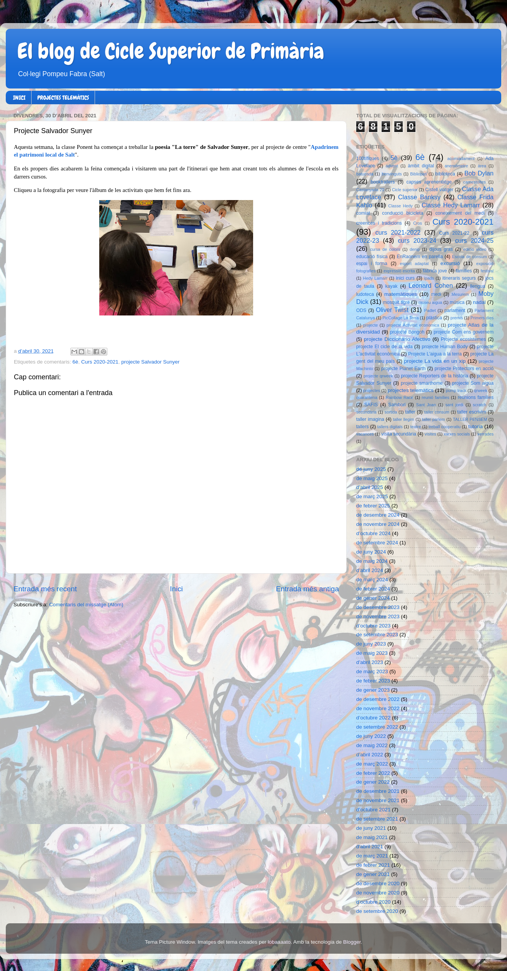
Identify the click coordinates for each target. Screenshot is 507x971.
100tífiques (367, 158)
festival (487, 271)
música (457, 302)
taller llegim (403, 419)
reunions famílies (476, 397)
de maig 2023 (372, 653)
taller (410, 412)
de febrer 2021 (373, 865)
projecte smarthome (422, 383)
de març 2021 (372, 856)
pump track (456, 390)
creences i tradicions (379, 223)
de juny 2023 (371, 644)
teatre (415, 426)
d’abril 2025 (369, 487)
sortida (391, 412)
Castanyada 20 (370, 189)
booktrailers (383, 182)
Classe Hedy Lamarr (451, 205)
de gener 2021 (373, 874)
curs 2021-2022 (398, 232)
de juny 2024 (371, 552)
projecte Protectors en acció (464, 368)
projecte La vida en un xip (434, 361)
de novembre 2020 (378, 893)
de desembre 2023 (378, 607)
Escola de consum (469, 256)
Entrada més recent (45, 589)
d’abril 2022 (369, 754)
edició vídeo (474, 249)
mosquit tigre (396, 302)
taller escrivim (471, 412)
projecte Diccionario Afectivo (397, 339)
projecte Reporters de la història (434, 376)
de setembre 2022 (377, 727)
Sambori (396, 404)
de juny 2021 (371, 828)
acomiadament (461, 158)
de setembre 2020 (377, 911)
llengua (477, 286)
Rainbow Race (400, 397)
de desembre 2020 (378, 883)
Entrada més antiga (307, 589)
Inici (176, 589)
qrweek (480, 390)
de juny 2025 (371, 469)
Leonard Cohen (431, 285)
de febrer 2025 (373, 506)
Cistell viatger (439, 189)
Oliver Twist (392, 309)
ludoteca (365, 294)
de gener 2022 (373, 782)
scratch (479, 404)
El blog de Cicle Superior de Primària (170, 51)
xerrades (485, 434)
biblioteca (445, 174)
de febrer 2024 (373, 589)
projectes (371, 390)
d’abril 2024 (369, 570)
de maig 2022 (372, 745)
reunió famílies (435, 397)
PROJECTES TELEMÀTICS (63, 98)
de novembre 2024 (378, 524)
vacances (365, 434)
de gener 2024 (373, 598)
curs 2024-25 (474, 240)
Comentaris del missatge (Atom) (86, 604)
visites (430, 434)
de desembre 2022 (378, 699)
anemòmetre (456, 166)
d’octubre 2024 (373, 533)
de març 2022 (372, 764)
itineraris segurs (459, 278)
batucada (364, 174)
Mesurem (460, 294)
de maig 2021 (372, 837)
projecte (370, 325)
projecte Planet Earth (403, 368)
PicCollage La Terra (400, 317)
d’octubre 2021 (373, 810)
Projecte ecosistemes (463, 339)
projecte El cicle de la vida (384, 346)
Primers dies (482, 317)
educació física (371, 256)
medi (436, 294)
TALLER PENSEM (470, 419)
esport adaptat (414, 263)
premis (456, 317)
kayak (391, 286)
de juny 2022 (371, 736)
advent (391, 166)
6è (75, 362)
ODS (361, 310)
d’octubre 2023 (373, 626)
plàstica (434, 317)
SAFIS (371, 404)
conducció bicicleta (402, 213)
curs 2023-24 (417, 240)
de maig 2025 (372, 478)
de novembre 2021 (378, 800)
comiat (363, 213)
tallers (362, 426)
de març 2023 (372, 671)
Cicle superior (404, 189)
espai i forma (371, 263)
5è (394, 157)
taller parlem (433, 419)
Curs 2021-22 (454, 233)
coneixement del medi (460, 213)
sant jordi (454, 404)
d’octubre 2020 (373, 902)
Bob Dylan (479, 173)
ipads (429, 278)
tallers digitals (390, 426)
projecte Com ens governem (464, 332)
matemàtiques (400, 294)
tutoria (475, 426)
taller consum (436, 412)
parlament (454, 310)
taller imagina (370, 419)
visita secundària (398, 434)
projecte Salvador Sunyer (150, 362)
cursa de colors (385, 249)
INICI (19, 98)
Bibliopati (418, 174)
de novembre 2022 (378, 708)
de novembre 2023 (378, 616)
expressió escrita (399, 271)
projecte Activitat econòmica (413, 325)
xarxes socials (457, 434)
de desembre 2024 (378, 515)
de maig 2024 (372, 561)
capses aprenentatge (429, 182)
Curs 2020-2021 (99, 362)
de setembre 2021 (377, 819)
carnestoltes (474, 182)
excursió (450, 263)
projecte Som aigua (473, 383)
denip (415, 249)
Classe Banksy (419, 197)
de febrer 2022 (373, 773)
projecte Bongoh (407, 332)
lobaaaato (279, 942)
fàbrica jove (435, 271)
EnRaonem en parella (420, 256)
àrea (482, 166)
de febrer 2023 (373, 681)
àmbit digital (421, 166)
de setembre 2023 (377, 634)
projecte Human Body (445, 346)
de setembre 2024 (377, 543)
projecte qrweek (378, 376)
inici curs (405, 278)
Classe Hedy (400, 206)
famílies (464, 271)
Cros (417, 223)
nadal (479, 302)
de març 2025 (372, 496)
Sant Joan (426, 404)
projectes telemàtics (411, 390)
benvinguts (392, 174)
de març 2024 (372, 579)
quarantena (366, 397)
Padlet (430, 310)
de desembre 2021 (378, 791)
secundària (366, 412)
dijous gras (441, 249)
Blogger (352, 942)
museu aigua (430, 302)
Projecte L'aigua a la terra (435, 354)
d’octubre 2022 (373, 718)
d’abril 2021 (369, 846)
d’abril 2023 (369, 662)
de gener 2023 (373, 690)
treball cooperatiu (444, 426)
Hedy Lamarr (375, 278)
